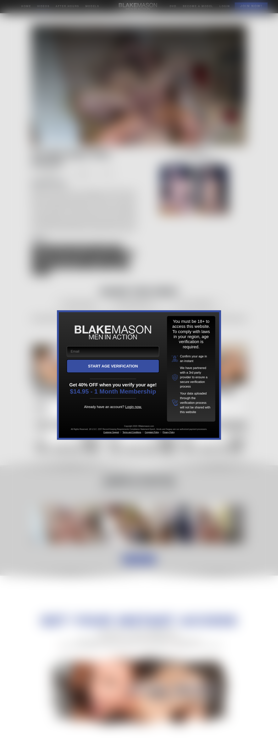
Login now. (133, 407)
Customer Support (111, 432)
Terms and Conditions (132, 432)
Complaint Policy (152, 432)
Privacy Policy (169, 432)
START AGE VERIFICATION (113, 366)
